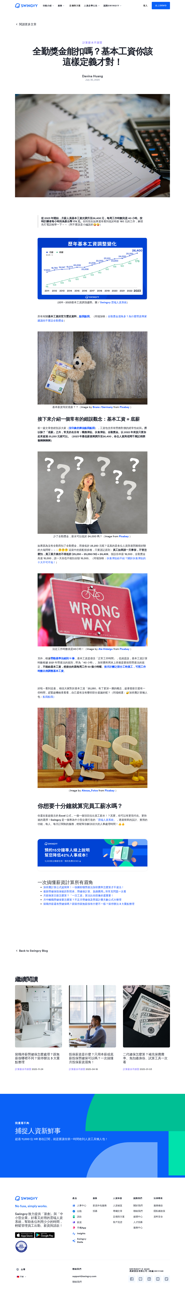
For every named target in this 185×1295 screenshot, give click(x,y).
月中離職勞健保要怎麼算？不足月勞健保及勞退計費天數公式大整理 (82, 899)
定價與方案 (75, 5)
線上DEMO (160, 5)
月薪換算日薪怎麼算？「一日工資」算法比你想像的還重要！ (78, 895)
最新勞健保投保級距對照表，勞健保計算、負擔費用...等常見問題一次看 (84, 891)
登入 (145, 5)
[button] (48, 5)
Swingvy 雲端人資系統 (113, 302)
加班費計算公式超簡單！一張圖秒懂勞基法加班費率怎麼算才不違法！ (83, 887)
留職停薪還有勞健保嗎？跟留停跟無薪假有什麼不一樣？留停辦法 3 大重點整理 (88, 904)
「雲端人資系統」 (105, 819)
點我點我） (49, 696)
